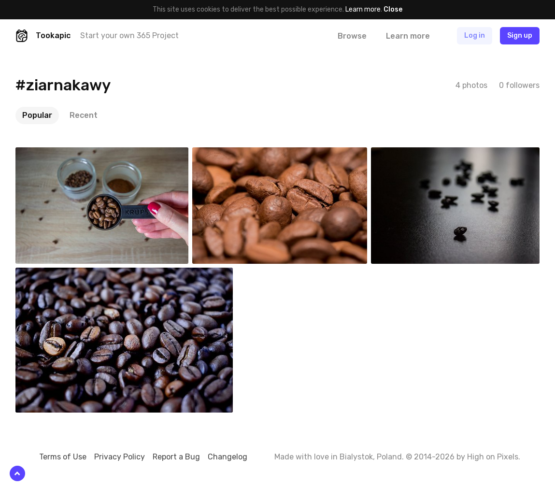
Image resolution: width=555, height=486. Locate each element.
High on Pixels (492, 456)
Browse (352, 36)
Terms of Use (62, 456)
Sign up (519, 35)
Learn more (363, 9)
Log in (474, 35)
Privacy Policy (119, 456)
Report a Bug (176, 456)
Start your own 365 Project (129, 35)
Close (393, 9)
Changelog (227, 456)
